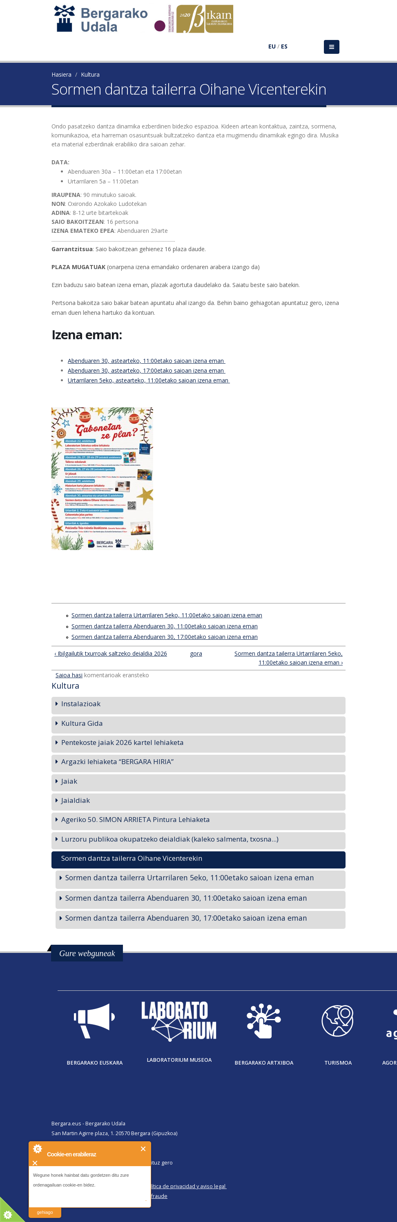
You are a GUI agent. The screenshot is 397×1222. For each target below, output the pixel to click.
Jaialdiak (75, 800)
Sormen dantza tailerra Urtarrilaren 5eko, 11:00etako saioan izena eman (166, 615)
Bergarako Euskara (95, 1062)
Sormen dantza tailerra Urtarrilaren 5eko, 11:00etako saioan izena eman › (288, 658)
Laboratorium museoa (179, 1059)
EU (272, 46)
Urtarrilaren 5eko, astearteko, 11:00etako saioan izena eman (149, 380)
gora (195, 653)
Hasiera (61, 74)
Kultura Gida (82, 723)
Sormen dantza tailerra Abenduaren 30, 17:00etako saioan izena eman (164, 637)
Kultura (90, 74)
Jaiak (69, 781)
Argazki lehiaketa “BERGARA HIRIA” (117, 761)
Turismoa (338, 1062)
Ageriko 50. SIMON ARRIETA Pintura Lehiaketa (135, 819)
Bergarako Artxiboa (263, 1062)
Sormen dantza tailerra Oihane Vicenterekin (131, 858)
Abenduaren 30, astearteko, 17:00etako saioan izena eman (146, 370)
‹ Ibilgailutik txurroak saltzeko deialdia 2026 (110, 653)
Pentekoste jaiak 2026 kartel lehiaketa (122, 742)
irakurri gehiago (45, 1207)
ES (284, 46)
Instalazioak (80, 703)
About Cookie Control (37, 1149)
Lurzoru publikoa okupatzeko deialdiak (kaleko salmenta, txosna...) (170, 839)
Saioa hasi (69, 675)
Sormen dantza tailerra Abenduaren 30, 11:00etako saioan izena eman (164, 626)
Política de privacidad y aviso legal (184, 1186)
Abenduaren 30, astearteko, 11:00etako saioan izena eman (146, 361)
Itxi (143, 1148)
